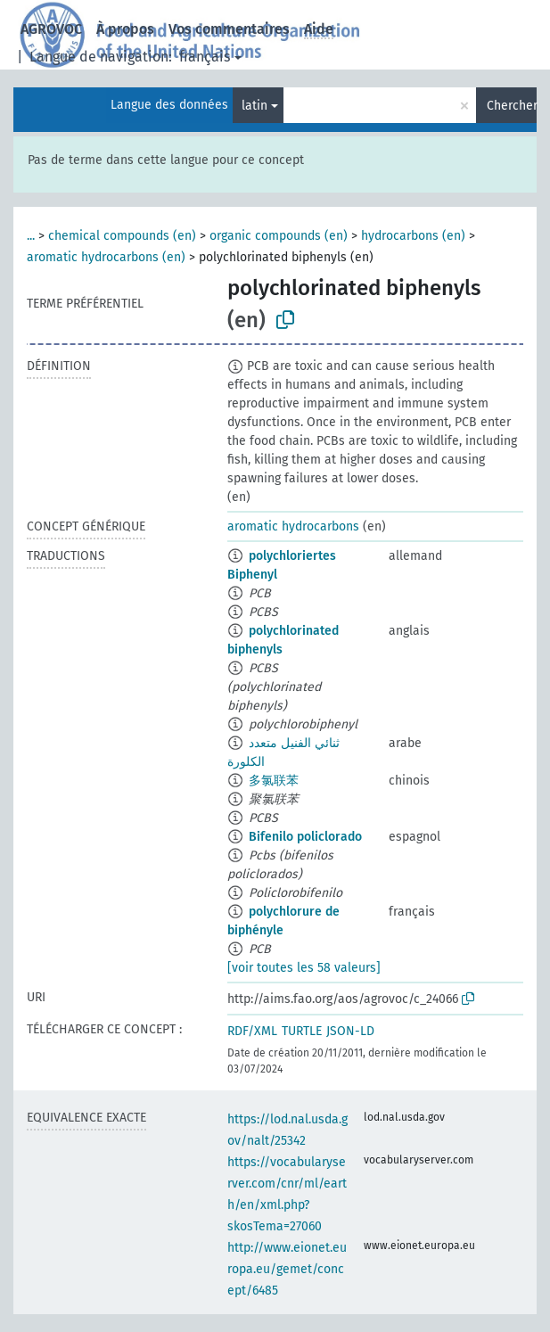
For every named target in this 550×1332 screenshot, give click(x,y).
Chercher (512, 105)
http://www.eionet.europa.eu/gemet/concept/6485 (287, 1269)
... (31, 235)
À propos (125, 29)
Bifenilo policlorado (305, 836)
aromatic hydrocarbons (293, 526)
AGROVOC (51, 29)
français (204, 56)
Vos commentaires (229, 29)
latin (254, 105)
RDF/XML (252, 1031)
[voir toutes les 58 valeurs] (304, 967)
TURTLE (302, 1031)
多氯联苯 (274, 780)
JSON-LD (350, 1031)
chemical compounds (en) (122, 235)
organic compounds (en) (278, 235)
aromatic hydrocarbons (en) (106, 257)
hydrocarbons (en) (413, 235)
